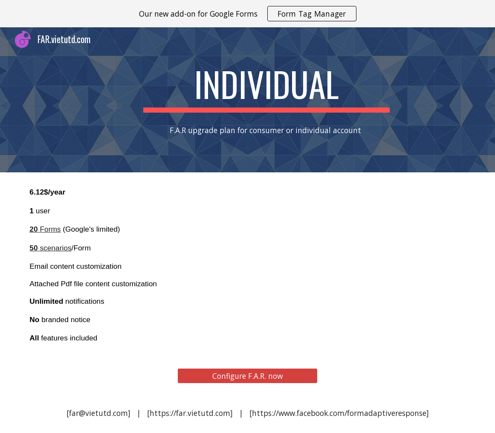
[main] (267, 88)
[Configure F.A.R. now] (247, 376)
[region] (247, 13)
